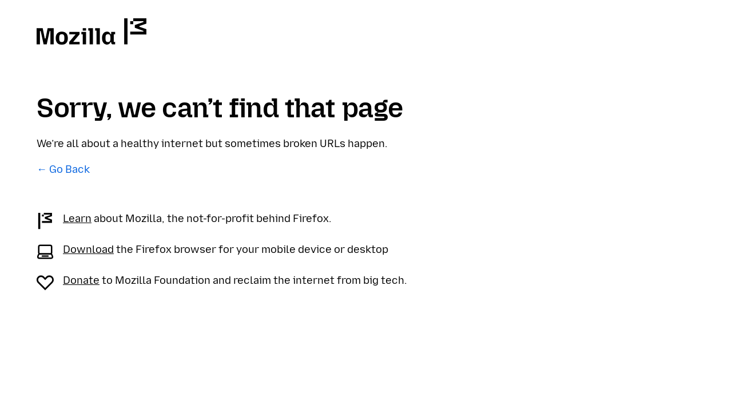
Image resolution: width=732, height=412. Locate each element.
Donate (81, 280)
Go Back (69, 169)
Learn (77, 218)
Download (88, 249)
